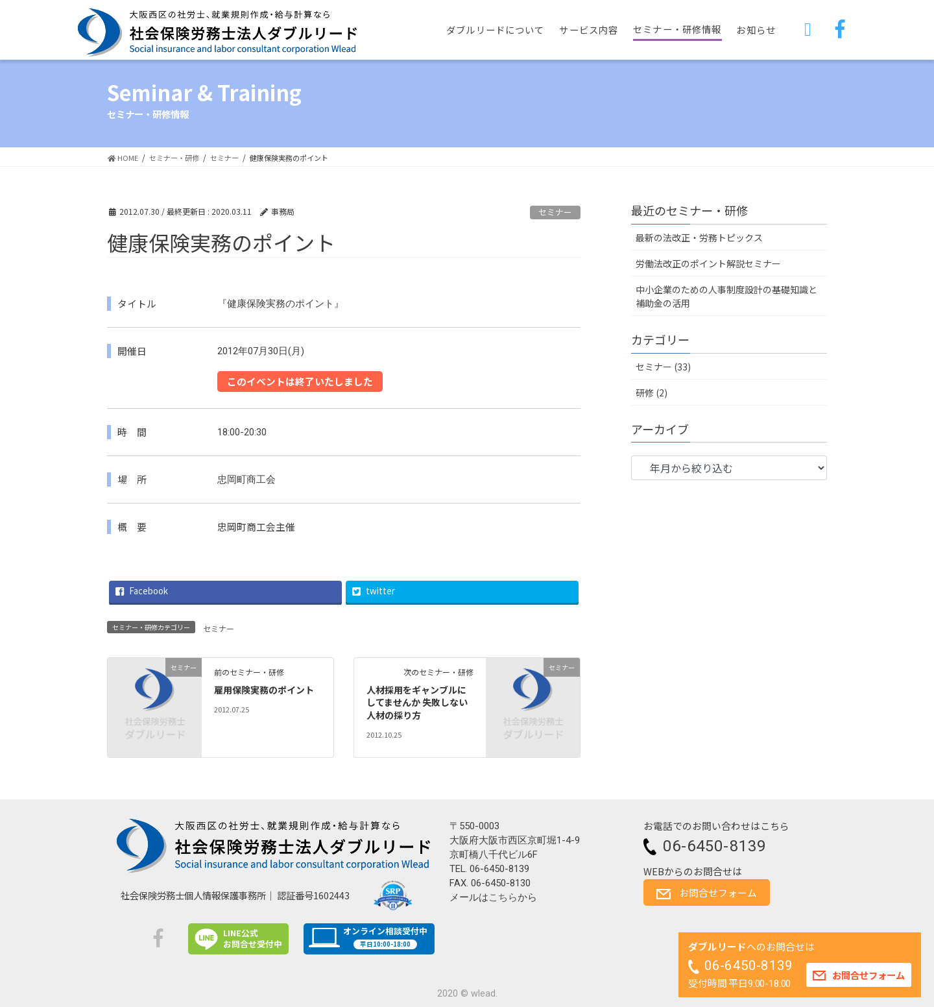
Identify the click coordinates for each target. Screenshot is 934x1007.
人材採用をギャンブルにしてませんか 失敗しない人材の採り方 (417, 702)
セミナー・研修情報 (677, 29)
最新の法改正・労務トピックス (699, 237)
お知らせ (756, 29)
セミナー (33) (663, 366)
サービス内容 (588, 29)
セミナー (555, 212)
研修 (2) (651, 392)
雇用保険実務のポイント (264, 689)
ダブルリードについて (495, 29)
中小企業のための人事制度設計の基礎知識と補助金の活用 (726, 296)
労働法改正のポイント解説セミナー (708, 263)
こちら (503, 897)
